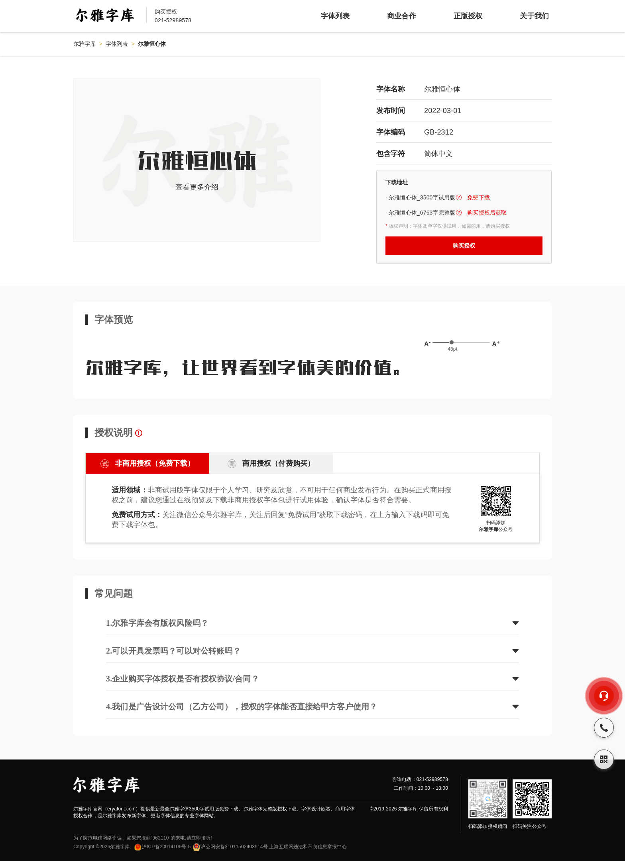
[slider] (451, 342)
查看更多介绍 (196, 187)
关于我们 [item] (534, 16)
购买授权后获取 (487, 212)
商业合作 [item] (401, 16)
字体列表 (117, 44)
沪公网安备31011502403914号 (230, 846)
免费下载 (478, 197)
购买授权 (464, 245)
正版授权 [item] (468, 16)
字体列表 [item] (335, 16)
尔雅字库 (84, 44)
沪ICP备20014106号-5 (162, 846)
